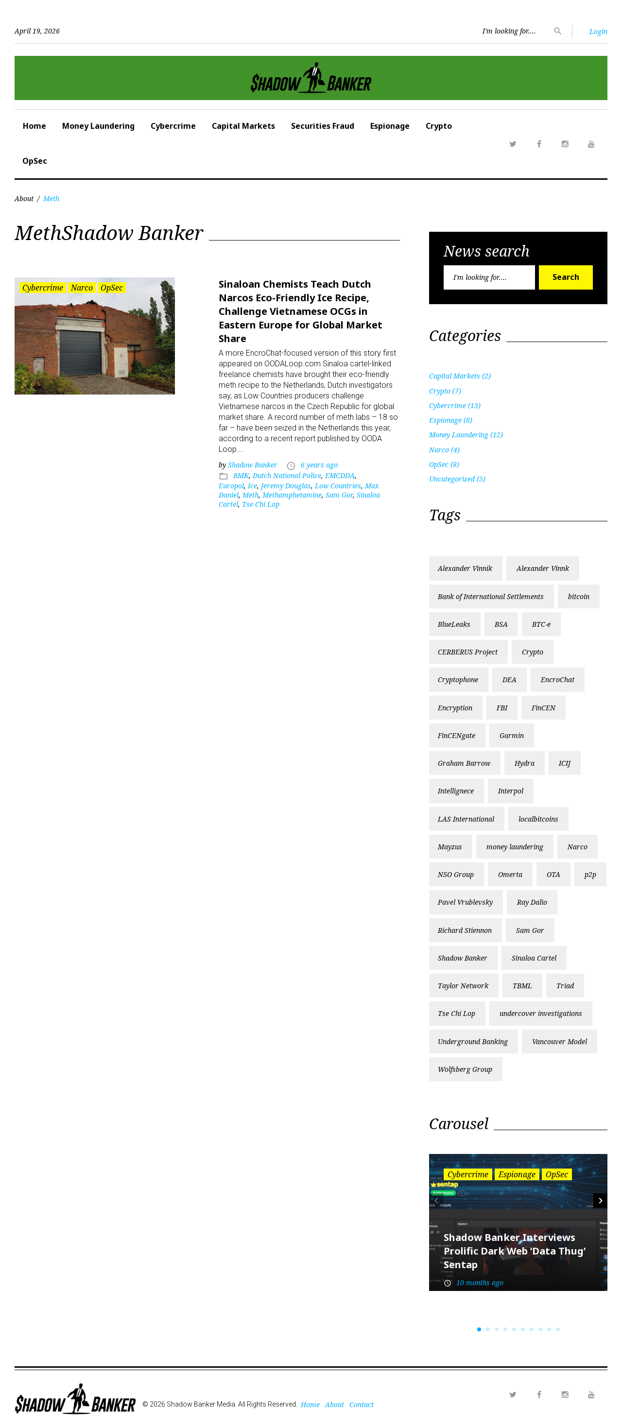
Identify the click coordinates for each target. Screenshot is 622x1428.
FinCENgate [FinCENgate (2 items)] (456, 735)
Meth (250, 494)
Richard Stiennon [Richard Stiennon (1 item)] (465, 930)
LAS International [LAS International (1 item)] (466, 819)
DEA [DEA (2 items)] (509, 679)
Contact (361, 1404)
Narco (82, 287)
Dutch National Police (287, 475)
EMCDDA (340, 475)
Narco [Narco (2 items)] (577, 846)
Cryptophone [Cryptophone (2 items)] (458, 679)
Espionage (390, 125)
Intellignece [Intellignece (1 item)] (456, 790)
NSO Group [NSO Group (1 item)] (456, 874)
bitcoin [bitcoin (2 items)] (578, 596)
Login (598, 31)
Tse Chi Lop (260, 504)
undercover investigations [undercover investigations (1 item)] (541, 1013)
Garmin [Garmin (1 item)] (512, 735)
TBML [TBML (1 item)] (522, 985)
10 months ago (479, 1282)
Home (34, 125)
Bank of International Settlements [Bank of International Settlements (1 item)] (491, 596)
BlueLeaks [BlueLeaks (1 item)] (454, 624)
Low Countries (338, 485)
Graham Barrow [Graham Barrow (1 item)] (464, 763)
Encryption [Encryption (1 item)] (455, 707)
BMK (241, 475)
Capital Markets (243, 125)
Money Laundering (98, 125)
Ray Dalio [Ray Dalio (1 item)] (532, 902)
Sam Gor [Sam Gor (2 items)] (530, 930)
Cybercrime (173, 125)
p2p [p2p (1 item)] (590, 874)
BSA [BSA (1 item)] (501, 624)
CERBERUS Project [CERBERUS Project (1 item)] (468, 651)
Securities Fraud (322, 125)
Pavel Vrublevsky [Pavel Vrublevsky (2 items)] (465, 902)
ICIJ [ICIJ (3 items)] (564, 763)
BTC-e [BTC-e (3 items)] (541, 624)
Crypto (439, 125)
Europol (231, 485)
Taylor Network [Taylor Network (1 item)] (463, 985)
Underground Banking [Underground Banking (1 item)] (473, 1041)
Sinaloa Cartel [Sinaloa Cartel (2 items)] (534, 958)
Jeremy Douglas (286, 485)
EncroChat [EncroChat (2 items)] (557, 679)
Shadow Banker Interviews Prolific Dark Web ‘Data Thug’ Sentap (515, 1251)
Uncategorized (452, 478)
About (24, 198)
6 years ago (319, 464)
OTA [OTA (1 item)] (553, 874)
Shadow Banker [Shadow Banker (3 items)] (462, 958)
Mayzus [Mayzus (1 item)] (450, 846)
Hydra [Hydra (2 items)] (525, 763)
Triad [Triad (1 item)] (565, 985)
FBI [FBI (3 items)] (502, 707)
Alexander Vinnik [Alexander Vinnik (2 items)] (465, 568)
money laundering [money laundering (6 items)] (514, 846)
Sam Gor (339, 494)
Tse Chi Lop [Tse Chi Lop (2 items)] (456, 1013)
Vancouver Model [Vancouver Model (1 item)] (559, 1041)
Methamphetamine (292, 494)
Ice (252, 485)
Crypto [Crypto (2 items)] (532, 651)
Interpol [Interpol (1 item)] (510, 790)
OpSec (34, 160)
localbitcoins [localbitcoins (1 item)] (538, 819)
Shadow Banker (252, 464)
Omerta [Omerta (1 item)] (510, 874)
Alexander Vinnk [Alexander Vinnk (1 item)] (543, 568)
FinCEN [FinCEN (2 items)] (543, 707)
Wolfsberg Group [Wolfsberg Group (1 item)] (465, 1069)
